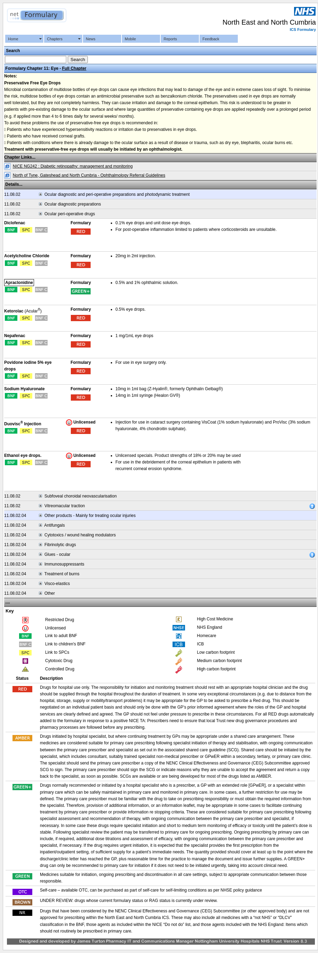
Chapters (54, 39)
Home (13, 39)
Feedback (210, 39)
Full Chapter (74, 68)
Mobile (130, 39)
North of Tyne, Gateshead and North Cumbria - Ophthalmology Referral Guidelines (89, 175)
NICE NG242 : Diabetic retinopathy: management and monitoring (73, 166)
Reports (170, 39)
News (90, 39)
